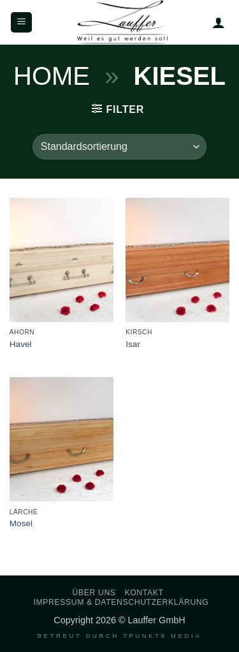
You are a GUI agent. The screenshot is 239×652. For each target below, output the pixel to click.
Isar (133, 344)
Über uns (94, 592)
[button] (21, 22)
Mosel (21, 523)
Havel (21, 344)
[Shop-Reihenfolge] (119, 146)
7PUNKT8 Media (162, 636)
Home (51, 76)
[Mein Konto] (218, 22)
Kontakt (143, 592)
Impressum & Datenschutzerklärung (120, 602)
